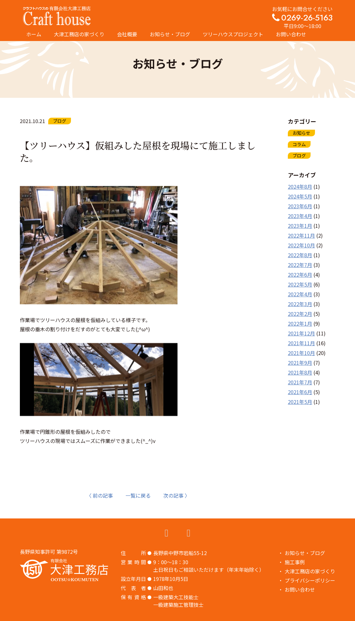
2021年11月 (301, 343)
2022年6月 (300, 274)
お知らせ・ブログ (170, 34)
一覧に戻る (138, 495)
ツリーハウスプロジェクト (233, 34)
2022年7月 (300, 265)
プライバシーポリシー (310, 580)
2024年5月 (300, 196)
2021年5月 (300, 401)
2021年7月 (300, 382)
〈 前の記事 (99, 495)
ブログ (299, 155)
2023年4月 (300, 216)
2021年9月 (300, 362)
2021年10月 (301, 353)
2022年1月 (300, 323)
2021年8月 (300, 372)
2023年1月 (300, 225)
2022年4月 (300, 294)
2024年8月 (300, 186)
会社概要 (127, 34)
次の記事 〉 (176, 495)
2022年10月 (301, 245)
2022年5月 (300, 284)
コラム (299, 144)
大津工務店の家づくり (79, 34)
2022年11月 (301, 235)
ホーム (33, 34)
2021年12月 (301, 333)
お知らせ (301, 133)
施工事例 (295, 562)
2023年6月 (300, 206)
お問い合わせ (291, 34)
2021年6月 (300, 392)
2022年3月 (300, 304)
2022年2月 (300, 313)
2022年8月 (300, 255)
